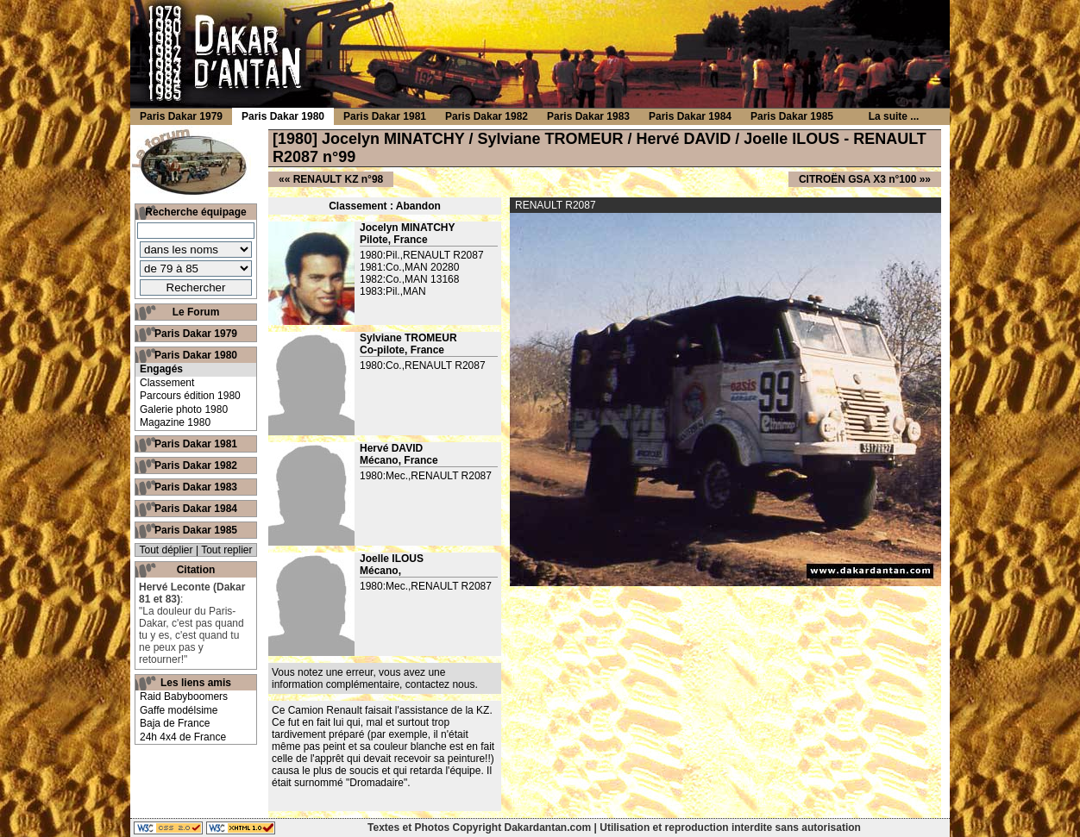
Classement (167, 383)
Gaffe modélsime (179, 710)
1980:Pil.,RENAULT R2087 (422, 255)
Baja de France (175, 723)
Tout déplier (166, 550)
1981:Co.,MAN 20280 (409, 267)
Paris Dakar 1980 (195, 355)
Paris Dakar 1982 (195, 465)
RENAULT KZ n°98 (338, 179)
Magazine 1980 (175, 422)
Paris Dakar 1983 (195, 487)
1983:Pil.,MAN (393, 291)
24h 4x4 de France (183, 737)
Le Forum (196, 312)
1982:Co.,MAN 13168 (409, 279)
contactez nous (440, 684)
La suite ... (894, 116)
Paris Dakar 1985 (195, 530)
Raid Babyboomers (184, 696)
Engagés (161, 369)
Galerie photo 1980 (184, 409)
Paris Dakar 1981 (195, 444)
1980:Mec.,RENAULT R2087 (426, 476)
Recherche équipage (195, 212)
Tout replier (226, 550)
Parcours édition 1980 (190, 396)
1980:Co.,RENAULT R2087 (423, 365)
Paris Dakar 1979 (195, 334)
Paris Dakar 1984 (195, 509)
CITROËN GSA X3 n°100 (857, 179)
